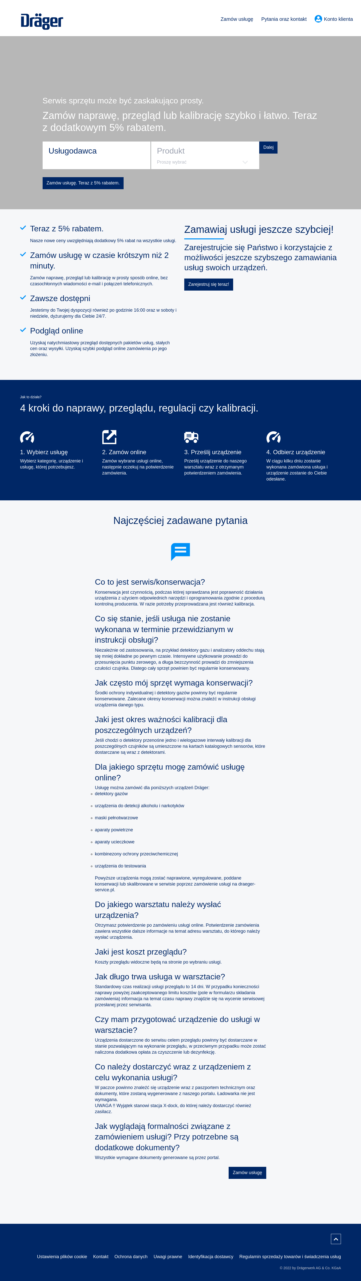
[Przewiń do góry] (336, 1239)
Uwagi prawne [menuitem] (168, 1256)
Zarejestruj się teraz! (208, 284)
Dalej (268, 147)
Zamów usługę (247, 1172)
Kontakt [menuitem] (101, 1256)
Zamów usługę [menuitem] (237, 19)
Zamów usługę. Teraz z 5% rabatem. (83, 182)
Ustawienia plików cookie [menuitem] (62, 1256)
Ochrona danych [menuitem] (131, 1256)
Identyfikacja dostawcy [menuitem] (210, 1256)
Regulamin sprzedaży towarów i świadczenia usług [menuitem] (290, 1256)
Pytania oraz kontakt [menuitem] (284, 19)
